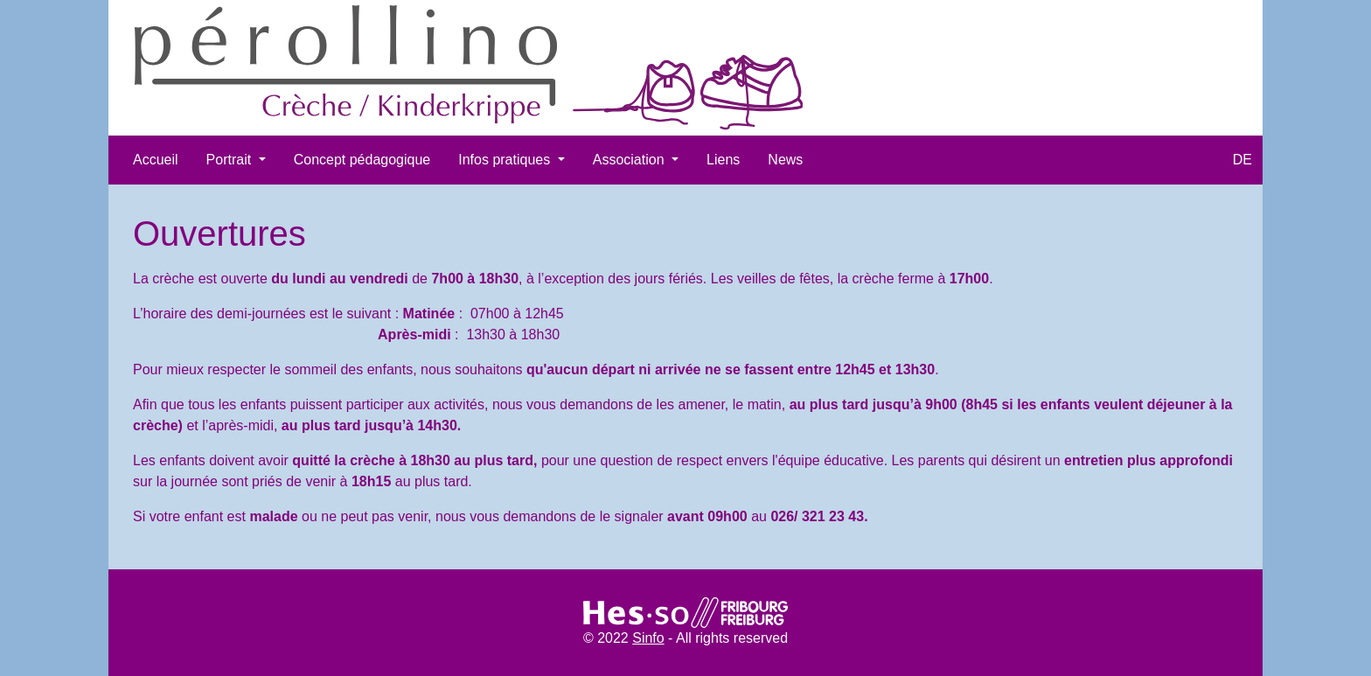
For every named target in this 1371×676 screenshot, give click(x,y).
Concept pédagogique (362, 159)
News (785, 159)
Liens (723, 159)
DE (1242, 159)
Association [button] (630, 159)
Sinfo (648, 638)
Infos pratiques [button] (505, 159)
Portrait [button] (230, 159)
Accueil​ (155, 159)
